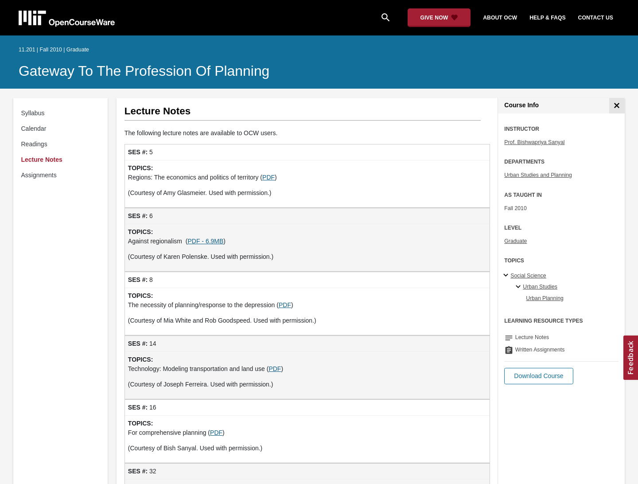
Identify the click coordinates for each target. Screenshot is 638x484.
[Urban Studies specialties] (519, 287)
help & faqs (547, 18)
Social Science (528, 276)
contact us (595, 18)
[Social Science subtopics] (507, 275)
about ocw (500, 18)
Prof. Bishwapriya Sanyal (534, 142)
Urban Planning (544, 298)
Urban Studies (540, 287)
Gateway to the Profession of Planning (144, 71)
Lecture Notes (41, 159)
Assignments (39, 175)
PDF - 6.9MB (205, 241)
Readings (34, 144)
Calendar (34, 128)
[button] (538, 376)
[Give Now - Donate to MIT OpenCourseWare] (439, 17)
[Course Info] (617, 105)
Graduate (515, 241)
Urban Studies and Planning (538, 175)
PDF (268, 177)
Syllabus (33, 113)
